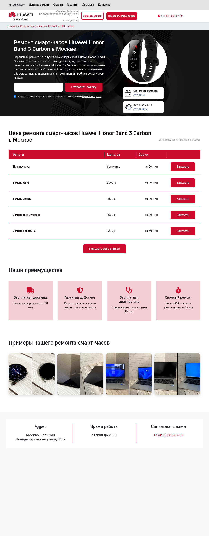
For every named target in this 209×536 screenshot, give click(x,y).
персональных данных (91, 97)
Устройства (16, 4)
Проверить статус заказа (121, 16)
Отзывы (58, 4)
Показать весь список (104, 249)
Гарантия (72, 4)
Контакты (104, 4)
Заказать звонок (92, 16)
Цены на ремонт (39, 4)
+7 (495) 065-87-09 (168, 435)
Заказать (183, 167)
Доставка (88, 4)
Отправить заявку (83, 87)
